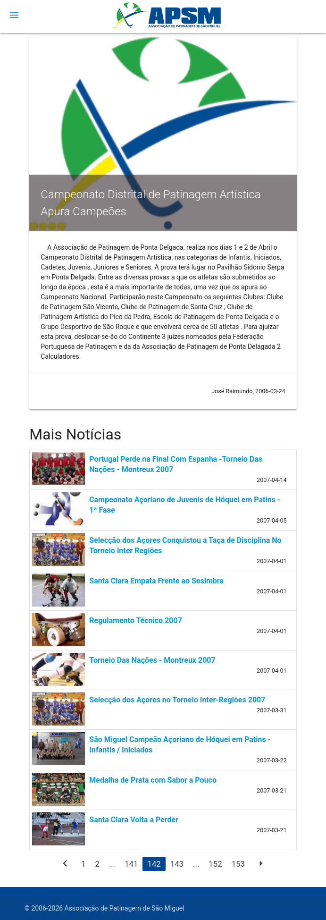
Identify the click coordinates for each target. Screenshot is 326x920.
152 (215, 864)
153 (238, 864)
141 (131, 864)
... (112, 864)
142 (153, 864)
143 (177, 864)
